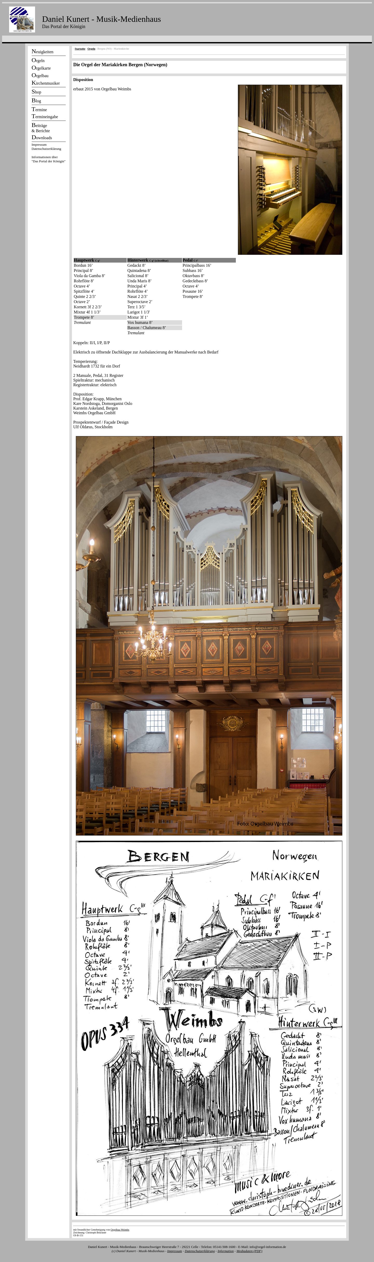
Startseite (80, 48)
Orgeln (91, 48)
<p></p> (48, 153)
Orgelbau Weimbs (120, 1229)
